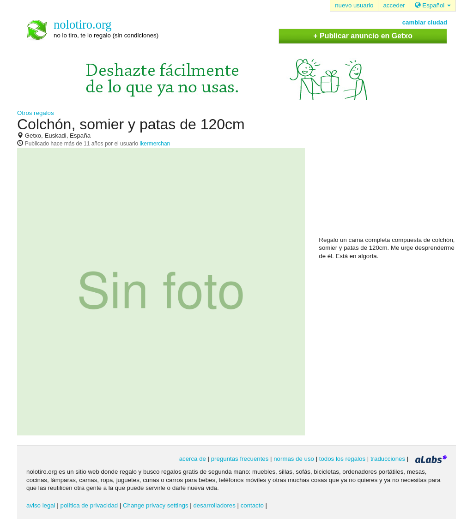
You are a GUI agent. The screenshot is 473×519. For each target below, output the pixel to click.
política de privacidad (89, 505)
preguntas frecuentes (240, 458)
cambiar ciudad (424, 22)
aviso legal (40, 505)
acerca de (192, 458)
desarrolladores (214, 505)
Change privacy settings (155, 505)
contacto (252, 505)
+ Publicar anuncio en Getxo (362, 36)
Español (433, 5)
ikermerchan (155, 143)
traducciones (387, 458)
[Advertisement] (388, 176)
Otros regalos (35, 112)
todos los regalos (342, 458)
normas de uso (293, 458)
